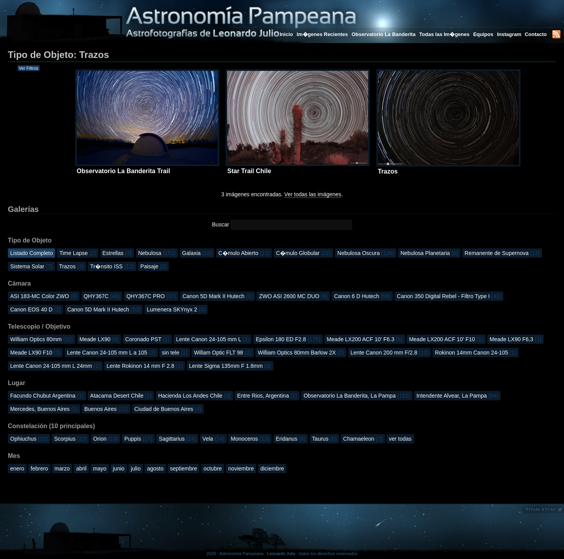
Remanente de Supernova (502, 253)
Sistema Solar (31, 266)
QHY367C (102, 296)
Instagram (510, 34)
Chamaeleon (362, 439)
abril (81, 468)
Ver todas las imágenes (313, 194)
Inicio (286, 34)
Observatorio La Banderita (384, 34)
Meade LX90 (99, 339)
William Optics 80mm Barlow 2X (301, 352)
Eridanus (291, 439)
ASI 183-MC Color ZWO (43, 296)
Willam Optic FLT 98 (222, 352)
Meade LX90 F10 (35, 352)
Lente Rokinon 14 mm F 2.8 (145, 366)
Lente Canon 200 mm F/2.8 (389, 352)
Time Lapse (77, 253)
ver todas (400, 439)
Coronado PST (147, 339)
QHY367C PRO (151, 296)
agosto (155, 468)
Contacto (536, 34)
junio (119, 468)
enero (17, 468)
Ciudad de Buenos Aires (167, 409)
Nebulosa (157, 253)
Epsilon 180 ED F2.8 (288, 339)
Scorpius (70, 439)
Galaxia (197, 253)
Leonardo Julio (281, 553)
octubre (213, 468)
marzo (62, 468)
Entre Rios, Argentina (267, 396)
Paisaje (153, 266)
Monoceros (250, 439)
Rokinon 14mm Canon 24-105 (475, 352)
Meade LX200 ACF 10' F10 (446, 339)
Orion (105, 439)
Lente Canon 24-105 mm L (212, 339)
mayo (99, 468)
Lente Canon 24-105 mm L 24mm (55, 366)
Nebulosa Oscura (365, 253)
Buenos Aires (106, 409)
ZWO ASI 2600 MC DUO (293, 296)
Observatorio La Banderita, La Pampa (357, 396)
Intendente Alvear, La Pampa (457, 396)
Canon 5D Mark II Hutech (218, 296)
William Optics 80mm (41, 339)
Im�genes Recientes (322, 34)
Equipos (483, 34)
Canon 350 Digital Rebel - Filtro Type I (449, 296)
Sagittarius (177, 439)
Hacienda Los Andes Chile (194, 396)
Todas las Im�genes (444, 34)
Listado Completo (31, 253)
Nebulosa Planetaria (429, 253)
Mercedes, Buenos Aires (44, 409)
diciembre (272, 468)
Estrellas (117, 253)
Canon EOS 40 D (35, 309)
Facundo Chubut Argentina (47, 396)
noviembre (241, 468)
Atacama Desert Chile (121, 396)
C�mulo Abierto (244, 253)
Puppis (138, 439)
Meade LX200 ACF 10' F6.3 (364, 339)
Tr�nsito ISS (112, 266)
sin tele (174, 352)
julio (136, 468)
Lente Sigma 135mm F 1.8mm (230, 366)
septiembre (183, 468)
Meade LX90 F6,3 (515, 339)
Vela (213, 439)
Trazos (71, 266)
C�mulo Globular (303, 253)
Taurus (324, 439)
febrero (39, 468)
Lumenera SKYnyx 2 (176, 309)
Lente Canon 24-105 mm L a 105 (111, 352)
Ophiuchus (29, 439)
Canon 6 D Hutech (362, 296)
